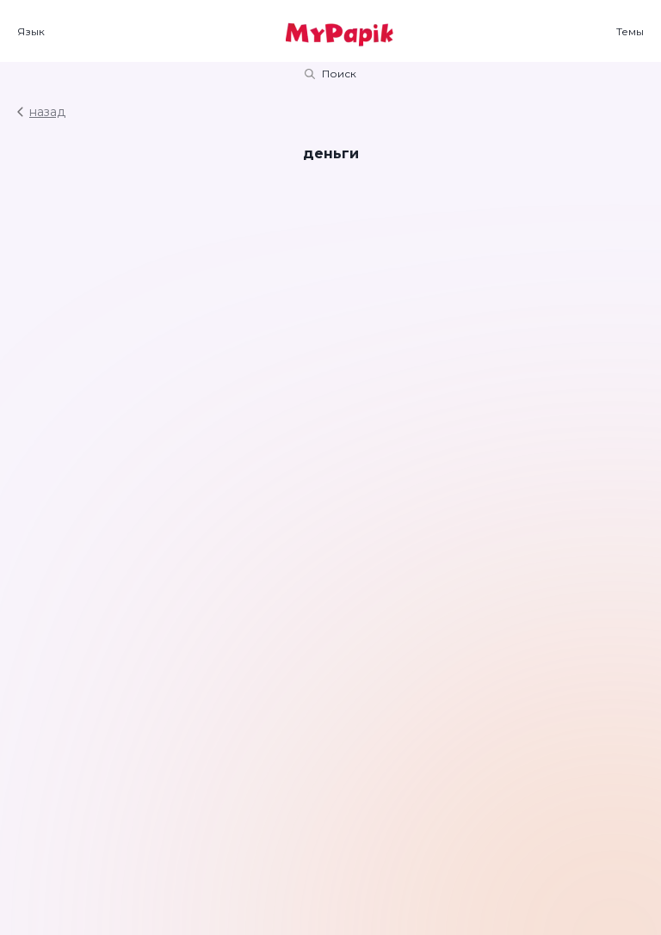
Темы (630, 32)
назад (41, 112)
